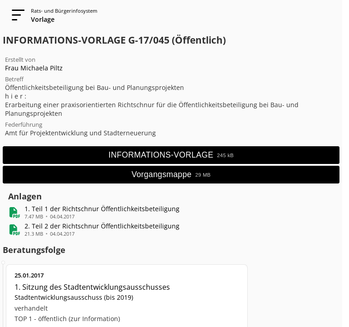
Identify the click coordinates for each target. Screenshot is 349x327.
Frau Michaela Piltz (34, 68)
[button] (102, 208)
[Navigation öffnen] (15, 15)
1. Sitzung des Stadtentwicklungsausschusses (92, 287)
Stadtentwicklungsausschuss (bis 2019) (74, 297)
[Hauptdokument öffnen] (171, 155)
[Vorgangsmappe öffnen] (171, 174)
